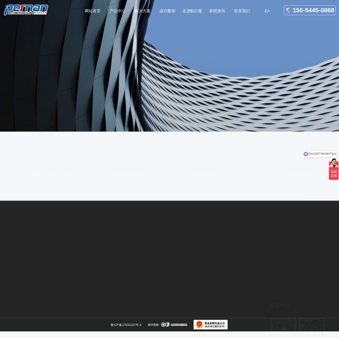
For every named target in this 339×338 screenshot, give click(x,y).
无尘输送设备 (165, 315)
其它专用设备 (205, 145)
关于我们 (222, 312)
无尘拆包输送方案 (129, 145)
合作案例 (222, 327)
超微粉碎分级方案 (52, 145)
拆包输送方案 (165, 323)
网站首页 (42, 125)
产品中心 (222, 319)
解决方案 (60, 125)
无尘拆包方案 (165, 308)
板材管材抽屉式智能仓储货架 (282, 145)
